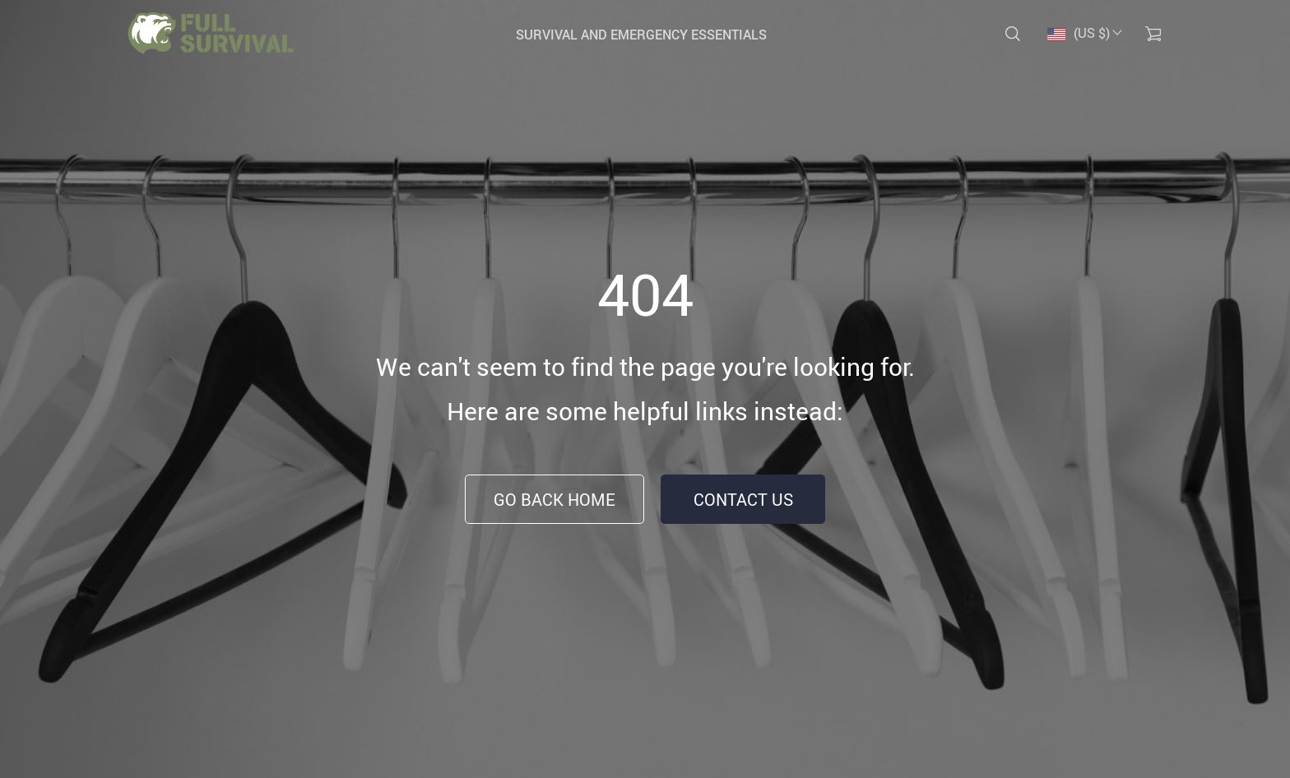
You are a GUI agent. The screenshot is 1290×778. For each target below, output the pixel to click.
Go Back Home (554, 500)
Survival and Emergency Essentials (641, 34)
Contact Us (743, 500)
